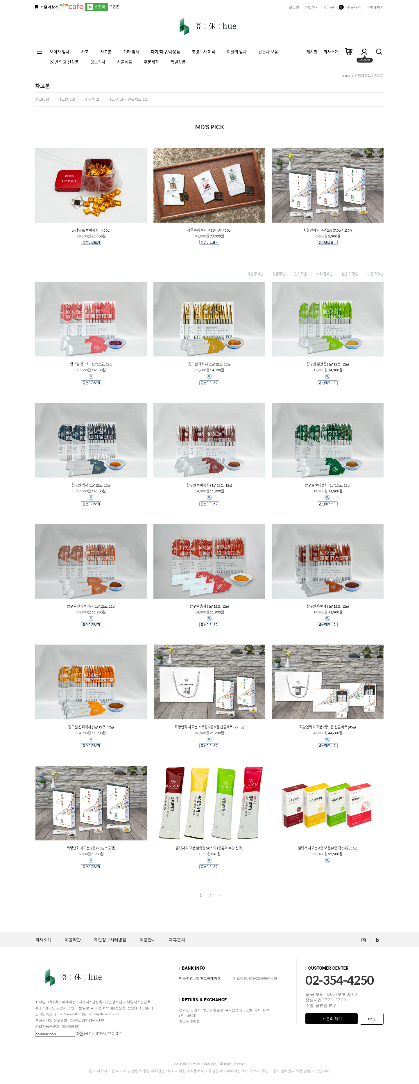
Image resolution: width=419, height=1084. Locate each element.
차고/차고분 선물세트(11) (128, 99)
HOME (346, 76)
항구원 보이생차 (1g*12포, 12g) (327, 485)
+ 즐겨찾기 (49, 7)
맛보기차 (97, 61)
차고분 (106, 51)
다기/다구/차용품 (165, 51)
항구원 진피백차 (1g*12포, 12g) (91, 727)
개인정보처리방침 (110, 940)
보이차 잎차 (59, 51)
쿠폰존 (114, 7)
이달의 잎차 (237, 51)
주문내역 (354, 7)
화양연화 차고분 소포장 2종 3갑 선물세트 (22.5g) (209, 727)
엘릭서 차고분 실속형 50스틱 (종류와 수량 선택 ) (209, 848)
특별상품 (178, 61)
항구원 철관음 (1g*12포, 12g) (328, 364)
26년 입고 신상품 (64, 61)
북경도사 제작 (203, 51)
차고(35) (42, 99)
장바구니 (333, 7)
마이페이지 (375, 7)
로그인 (294, 7)
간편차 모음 (268, 51)
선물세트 (124, 61)
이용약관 (73, 940)
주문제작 (151, 61)
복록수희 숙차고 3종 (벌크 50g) (209, 230)
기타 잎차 (131, 51)
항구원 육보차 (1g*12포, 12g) (328, 606)
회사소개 (331, 51)
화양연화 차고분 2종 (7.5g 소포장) (327, 230)
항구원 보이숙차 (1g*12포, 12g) (209, 485)
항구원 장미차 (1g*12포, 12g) (91, 364)
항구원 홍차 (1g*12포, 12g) (209, 606)
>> (218, 895)
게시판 (312, 51)
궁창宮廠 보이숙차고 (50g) (91, 230)
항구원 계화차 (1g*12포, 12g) (209, 364)
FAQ (371, 1018)
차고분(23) (66, 99)
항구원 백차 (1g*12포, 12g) (91, 485)
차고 (85, 51)
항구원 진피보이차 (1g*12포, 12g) (91, 606)
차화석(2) (91, 99)
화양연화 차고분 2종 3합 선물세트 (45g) (327, 727)
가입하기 (311, 7)
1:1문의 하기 (331, 1018)
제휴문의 (177, 940)
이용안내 (147, 940)
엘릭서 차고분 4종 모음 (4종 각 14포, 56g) (327, 848)
